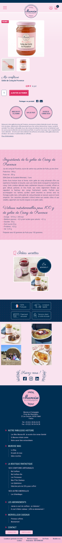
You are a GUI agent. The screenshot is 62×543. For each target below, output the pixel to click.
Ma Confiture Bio (16, 474)
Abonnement (15, 522)
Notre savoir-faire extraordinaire (22, 440)
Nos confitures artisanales (21, 468)
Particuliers (26, 532)
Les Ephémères (16, 483)
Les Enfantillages (16, 494)
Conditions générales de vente (13, 539)
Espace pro (12, 532)
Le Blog (13, 450)
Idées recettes (16, 456)
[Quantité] (4, 93)
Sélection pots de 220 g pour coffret (23, 486)
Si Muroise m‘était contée (19, 437)
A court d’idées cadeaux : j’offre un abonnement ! (27, 509)
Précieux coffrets (17, 519)
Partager (37, 101)
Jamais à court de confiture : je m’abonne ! (25, 506)
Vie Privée (45, 539)
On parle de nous (16, 453)
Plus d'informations (8, 136)
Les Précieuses (16, 477)
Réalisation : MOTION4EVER (34, 540)
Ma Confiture (15, 471)
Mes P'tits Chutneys (18, 480)
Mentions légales (32, 539)
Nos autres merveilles (19, 491)
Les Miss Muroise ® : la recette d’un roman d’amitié (28, 434)
